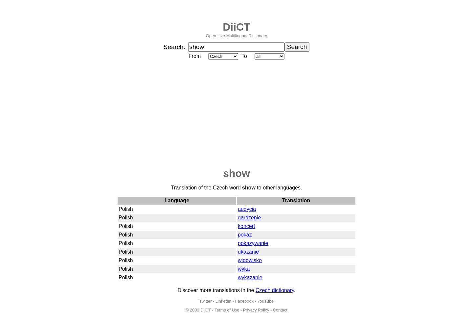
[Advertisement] (236, 114)
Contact (280, 310)
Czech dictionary (275, 290)
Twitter (205, 301)
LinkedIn (223, 301)
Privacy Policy (256, 310)
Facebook (244, 301)
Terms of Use (226, 310)
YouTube (265, 301)
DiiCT (236, 27)
